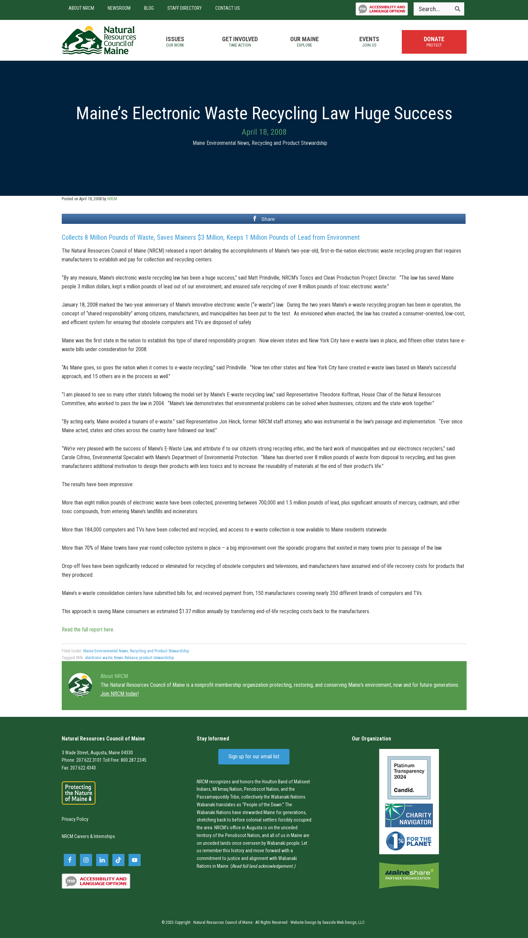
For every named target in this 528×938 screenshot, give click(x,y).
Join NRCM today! (120, 694)
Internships (104, 836)
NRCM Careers (75, 836)
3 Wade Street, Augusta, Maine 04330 (97, 752)
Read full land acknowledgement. (263, 866)
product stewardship (156, 657)
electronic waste (98, 657)
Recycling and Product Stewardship (289, 143)
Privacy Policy (75, 819)
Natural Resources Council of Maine (99, 40)
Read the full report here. (88, 629)
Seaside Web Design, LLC (343, 922)
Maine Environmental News (221, 143)
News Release (126, 657)
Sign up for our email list (253, 756)
